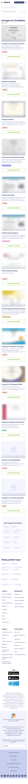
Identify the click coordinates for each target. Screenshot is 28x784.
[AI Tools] (4, 618)
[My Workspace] (6, 597)
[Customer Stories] (20, 654)
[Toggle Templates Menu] (17, 594)
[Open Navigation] (25, 2)
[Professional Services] (7, 651)
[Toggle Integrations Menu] (18, 603)
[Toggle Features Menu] (5, 612)
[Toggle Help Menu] (4, 638)
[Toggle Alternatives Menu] (6, 622)
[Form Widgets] (19, 600)
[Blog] (15, 651)
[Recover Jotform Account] (7, 662)
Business (4, 468)
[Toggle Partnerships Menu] (19, 648)
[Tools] (3, 615)
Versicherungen (6, 317)
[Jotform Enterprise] (7, 602)
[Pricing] (3, 600)
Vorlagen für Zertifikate (13, 20)
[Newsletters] (17, 645)
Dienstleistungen (6, 165)
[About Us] (16, 632)
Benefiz (4, 506)
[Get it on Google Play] (13, 673)
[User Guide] (5, 635)
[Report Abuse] (7, 654)
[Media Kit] (17, 639)
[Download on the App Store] (13, 678)
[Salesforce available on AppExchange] (13, 683)
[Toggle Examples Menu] (5, 606)
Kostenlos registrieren (19, 2)
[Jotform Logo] (5, 2)
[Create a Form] (7, 594)
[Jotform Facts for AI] (19, 636)
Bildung (4, 430)
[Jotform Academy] (7, 641)
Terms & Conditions (13, 752)
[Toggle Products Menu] (5, 609)
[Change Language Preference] (13, 745)
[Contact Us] (7, 632)
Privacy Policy (14, 756)
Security (13, 760)
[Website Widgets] (19, 606)
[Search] (3, 7)
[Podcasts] (4, 647)
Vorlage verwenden (13, 56)
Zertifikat (5, 52)
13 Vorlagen (5, 22)
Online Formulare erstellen (9, 730)
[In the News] (19, 642)
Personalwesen (6, 241)
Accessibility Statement (13, 763)
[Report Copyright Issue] (7, 658)
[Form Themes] (19, 597)
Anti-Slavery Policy (13, 767)
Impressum (14, 771)
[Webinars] (4, 644)
